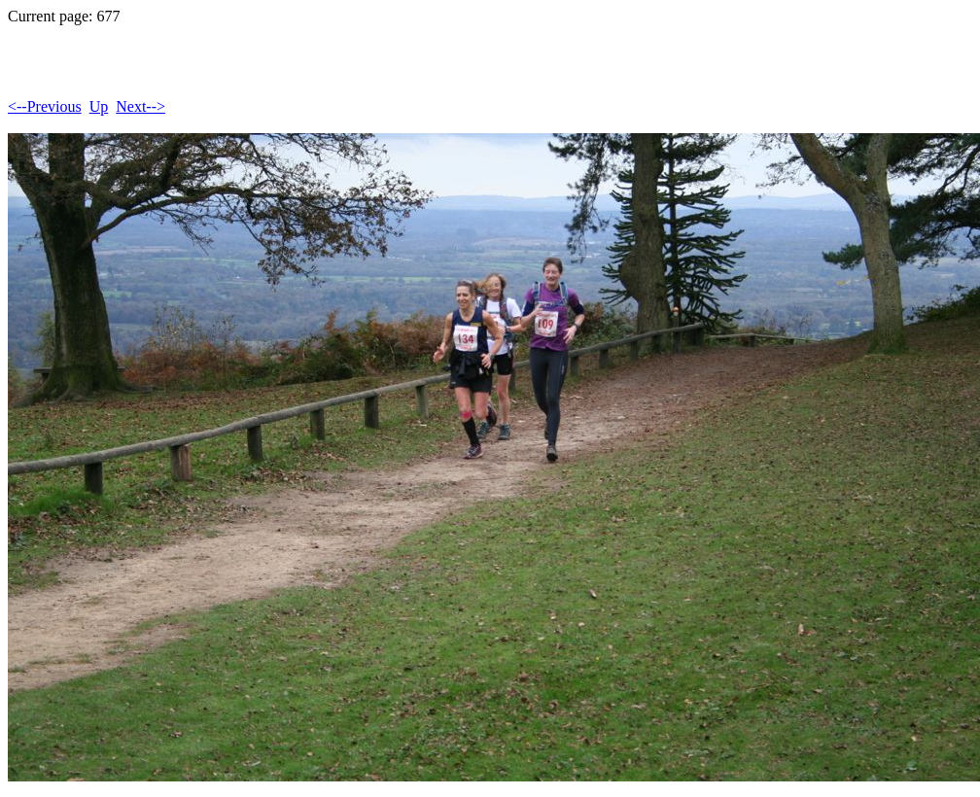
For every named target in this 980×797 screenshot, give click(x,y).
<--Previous (45, 106)
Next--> (140, 106)
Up (99, 106)
